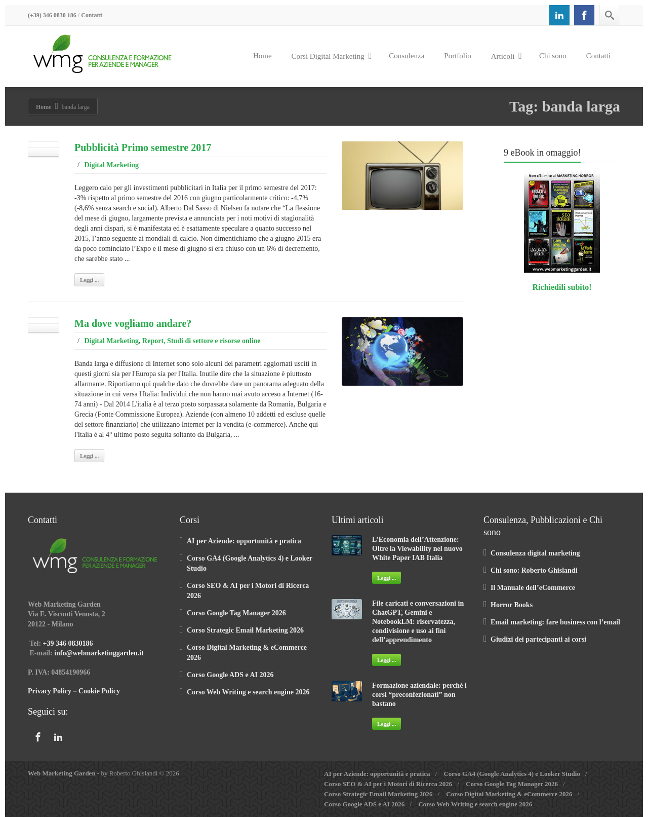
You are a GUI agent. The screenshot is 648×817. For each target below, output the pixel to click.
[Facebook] (584, 15)
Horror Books (512, 605)
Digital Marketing (111, 165)
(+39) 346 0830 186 (52, 15)
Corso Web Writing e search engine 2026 (248, 692)
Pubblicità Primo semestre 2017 (142, 147)
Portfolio (457, 56)
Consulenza (406, 56)
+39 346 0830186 (68, 643)
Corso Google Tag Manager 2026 (236, 613)
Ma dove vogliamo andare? (132, 323)
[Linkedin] (559, 15)
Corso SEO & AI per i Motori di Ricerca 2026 (388, 784)
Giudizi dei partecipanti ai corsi (538, 639)
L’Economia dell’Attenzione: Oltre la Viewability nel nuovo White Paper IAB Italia (417, 549)
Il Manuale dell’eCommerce (533, 587)
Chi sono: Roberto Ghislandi (534, 570)
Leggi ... (89, 280)
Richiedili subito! (562, 287)
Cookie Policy (99, 691)
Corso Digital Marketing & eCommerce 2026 (509, 794)
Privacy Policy (49, 691)
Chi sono (552, 56)
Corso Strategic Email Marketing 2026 (245, 630)
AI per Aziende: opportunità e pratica (244, 541)
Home (262, 56)
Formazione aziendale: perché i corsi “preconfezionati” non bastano (419, 695)
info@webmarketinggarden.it (99, 653)
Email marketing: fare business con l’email (555, 622)
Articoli (506, 56)
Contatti (92, 15)
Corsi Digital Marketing (332, 56)
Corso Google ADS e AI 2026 (230, 675)
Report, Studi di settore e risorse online (201, 341)
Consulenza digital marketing (535, 553)
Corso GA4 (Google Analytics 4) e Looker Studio (511, 773)
